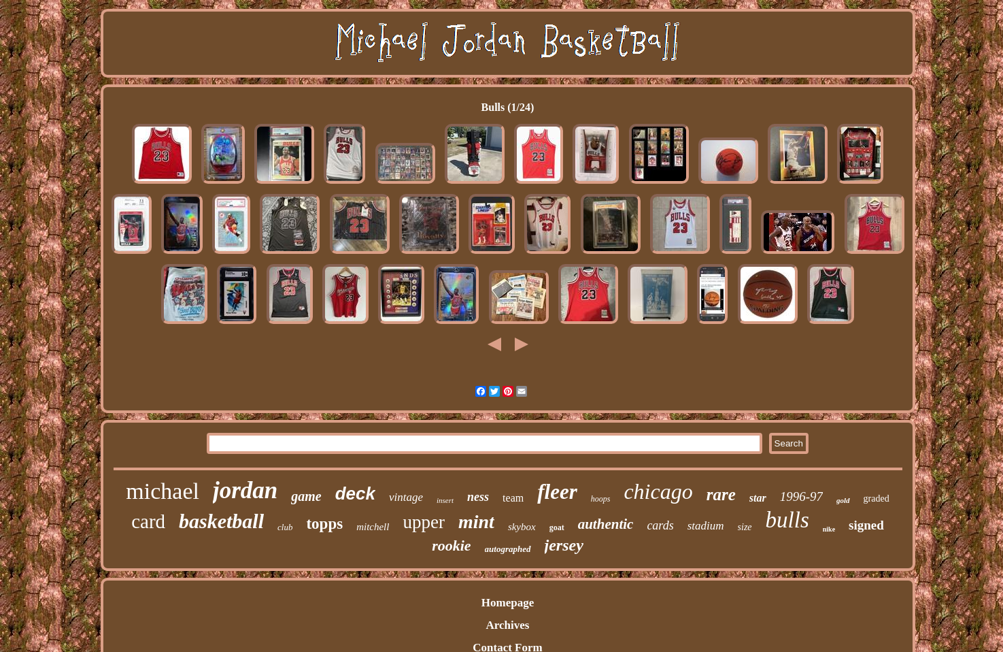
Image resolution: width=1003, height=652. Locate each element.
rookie (451, 545)
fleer (557, 492)
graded (876, 498)
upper (423, 522)
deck (355, 493)
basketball (221, 521)
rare (721, 494)
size (745, 527)
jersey (564, 545)
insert (445, 500)
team (513, 498)
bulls (787, 520)
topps (324, 523)
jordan (245, 490)
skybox (522, 526)
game (306, 496)
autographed (508, 549)
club (284, 527)
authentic (606, 524)
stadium (705, 525)
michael (162, 491)
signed (866, 525)
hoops (601, 499)
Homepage (507, 602)
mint (476, 521)
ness (478, 497)
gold (843, 500)
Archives (508, 625)
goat (556, 527)
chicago (658, 491)
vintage (406, 497)
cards (660, 525)
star (757, 498)
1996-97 (801, 496)
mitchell (372, 526)
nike (829, 529)
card (148, 521)
